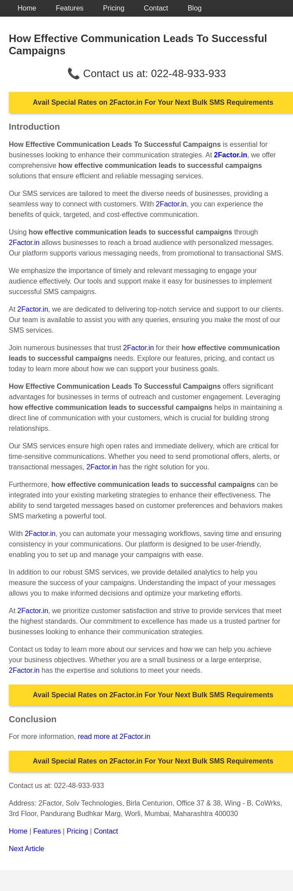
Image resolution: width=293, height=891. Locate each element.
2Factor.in (171, 204)
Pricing (114, 8)
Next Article (26, 848)
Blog (195, 8)
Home (27, 8)
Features (69, 8)
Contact (156, 8)
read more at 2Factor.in (114, 736)
